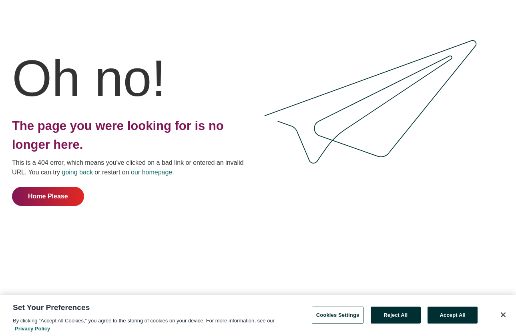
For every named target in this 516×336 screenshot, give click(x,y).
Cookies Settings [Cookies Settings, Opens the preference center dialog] (337, 315)
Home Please (48, 196)
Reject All (395, 315)
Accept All (453, 315)
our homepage (151, 172)
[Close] (503, 315)
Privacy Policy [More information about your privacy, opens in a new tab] (32, 329)
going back (77, 172)
